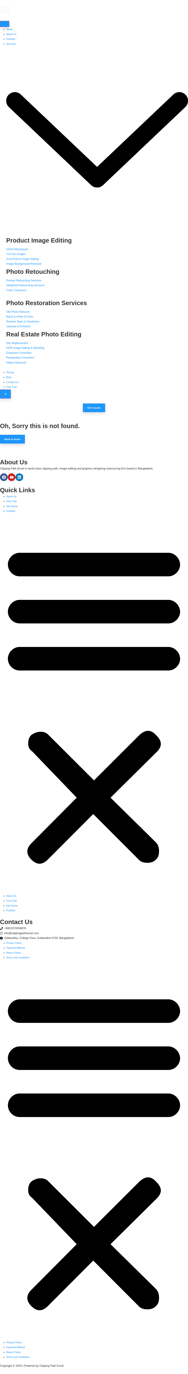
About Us (11, 34)
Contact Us (12, 382)
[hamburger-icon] (5, 24)
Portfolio (10, 39)
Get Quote (12, 508)
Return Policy (13, 954)
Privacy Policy (14, 945)
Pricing (10, 372)
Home (9, 29)
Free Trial (11, 387)
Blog (8, 377)
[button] (94, 705)
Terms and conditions (18, 959)
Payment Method (15, 950)
